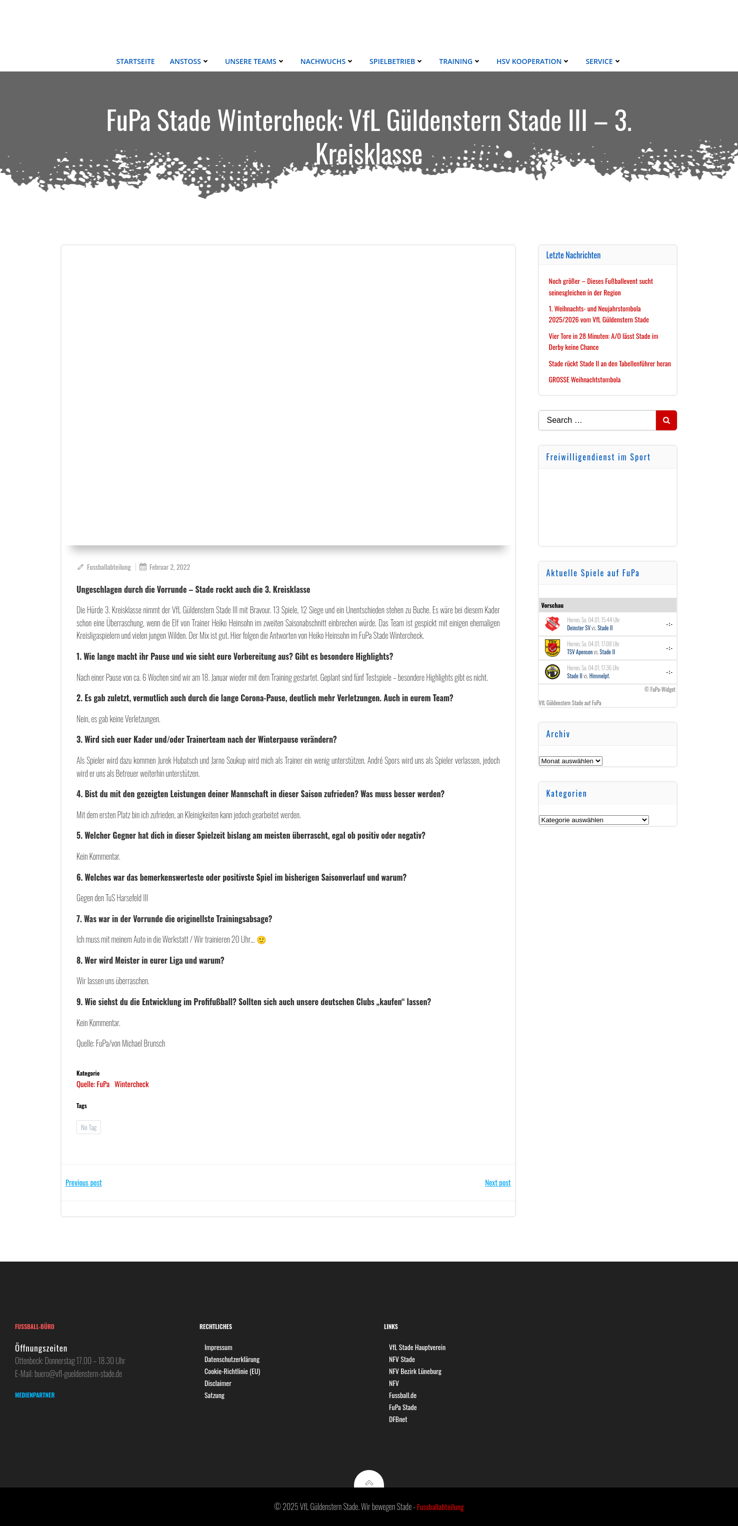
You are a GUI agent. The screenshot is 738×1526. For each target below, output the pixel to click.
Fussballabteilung (103, 566)
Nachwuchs (327, 61)
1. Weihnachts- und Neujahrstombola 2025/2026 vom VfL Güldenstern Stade (599, 313)
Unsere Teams (255, 61)
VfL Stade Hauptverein (417, 1347)
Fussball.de (402, 1395)
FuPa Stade (403, 1407)
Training (460, 61)
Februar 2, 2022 (164, 566)
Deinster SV (578, 628)
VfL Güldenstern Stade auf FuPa (570, 703)
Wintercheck (131, 1083)
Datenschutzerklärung (232, 1359)
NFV (394, 1383)
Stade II (605, 628)
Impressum (218, 1347)
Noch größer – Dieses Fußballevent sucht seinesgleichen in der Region (601, 286)
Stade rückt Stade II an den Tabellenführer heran (610, 363)
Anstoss (190, 61)
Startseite (135, 61)
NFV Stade (402, 1359)
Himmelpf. (600, 676)
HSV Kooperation (533, 61)
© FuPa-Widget (660, 689)
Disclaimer (218, 1383)
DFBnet (398, 1419)
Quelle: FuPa (93, 1083)
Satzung (214, 1395)
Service (604, 61)
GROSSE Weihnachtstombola (585, 379)
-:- (670, 624)
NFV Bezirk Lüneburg (415, 1371)
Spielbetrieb (397, 61)
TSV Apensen (579, 652)
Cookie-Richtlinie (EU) (232, 1371)
